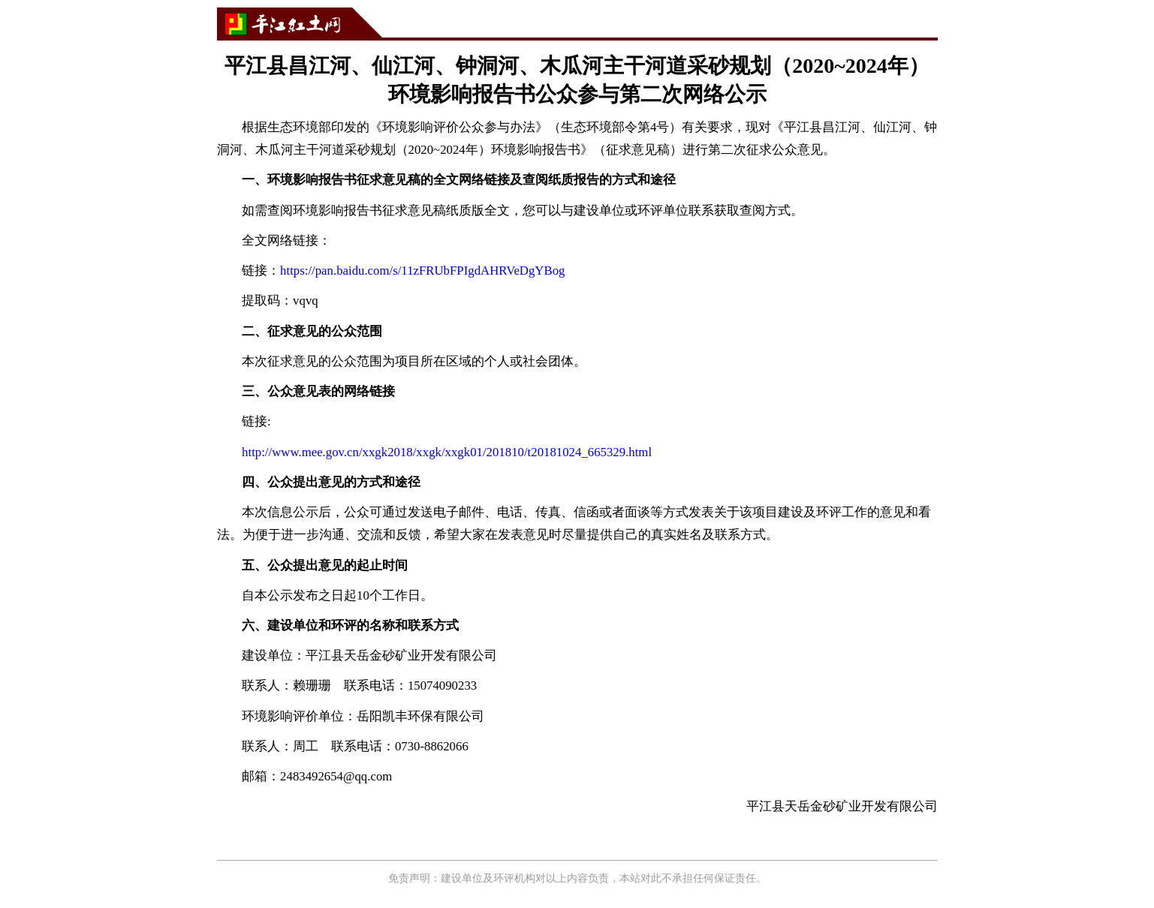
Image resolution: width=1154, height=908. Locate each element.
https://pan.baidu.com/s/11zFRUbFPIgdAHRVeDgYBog (422, 270)
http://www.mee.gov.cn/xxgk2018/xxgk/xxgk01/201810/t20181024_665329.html (447, 452)
